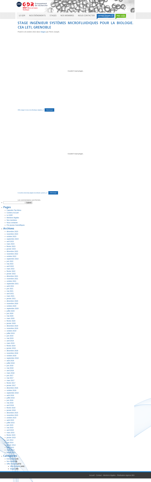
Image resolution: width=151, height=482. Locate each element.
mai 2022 (10, 264)
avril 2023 (10, 241)
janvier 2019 (11, 348)
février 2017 (11, 383)
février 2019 (11, 346)
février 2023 (11, 246)
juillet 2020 (11, 311)
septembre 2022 (13, 259)
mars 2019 (10, 343)
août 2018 (10, 361)
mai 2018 (10, 368)
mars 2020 (10, 318)
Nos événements (37, 15)
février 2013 (11, 452)
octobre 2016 (11, 390)
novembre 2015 (12, 415)
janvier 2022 (11, 274)
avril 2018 (10, 370)
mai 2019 (10, 338)
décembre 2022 (12, 251)
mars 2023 (10, 244)
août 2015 (10, 420)
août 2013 (10, 447)
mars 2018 (10, 373)
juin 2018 (10, 365)
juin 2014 (10, 440)
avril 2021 (10, 293)
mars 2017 (10, 380)
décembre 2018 (12, 351)
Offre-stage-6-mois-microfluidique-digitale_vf (31, 110)
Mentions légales (13, 218)
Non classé (11, 461)
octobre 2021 (11, 281)
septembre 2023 (13, 239)
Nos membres (67, 15)
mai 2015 (10, 428)
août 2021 (10, 286)
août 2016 (10, 395)
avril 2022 (10, 266)
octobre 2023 (11, 236)
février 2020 (11, 321)
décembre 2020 (12, 301)
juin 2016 (10, 400)
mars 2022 (10, 269)
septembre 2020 (13, 308)
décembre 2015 (12, 413)
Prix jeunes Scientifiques (16, 225)
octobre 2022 (11, 256)
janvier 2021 (11, 298)
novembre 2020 (12, 303)
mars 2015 (10, 433)
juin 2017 (10, 375)
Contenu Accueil (13, 213)
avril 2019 (10, 341)
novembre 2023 (12, 234)
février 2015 (11, 435)
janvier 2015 (11, 437)
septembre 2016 (13, 393)
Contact (99, 475)
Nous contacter (86, 15)
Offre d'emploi (12, 464)
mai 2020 (10, 316)
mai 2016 (10, 403)
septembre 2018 (13, 358)
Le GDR (22, 15)
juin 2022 (10, 261)
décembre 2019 (12, 326)
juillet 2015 (11, 423)
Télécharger (49, 110)
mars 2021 (10, 296)
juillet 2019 (11, 333)
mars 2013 (10, 450)
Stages (53, 15)
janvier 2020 (11, 323)
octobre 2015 (11, 418)
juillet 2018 (11, 363)
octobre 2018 (11, 356)
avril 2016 (10, 405)
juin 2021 (10, 289)
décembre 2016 (12, 388)
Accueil (91, 475)
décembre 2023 (12, 231)
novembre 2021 (12, 279)
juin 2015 (10, 425)
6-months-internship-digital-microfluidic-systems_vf (32, 192)
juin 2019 (10, 336)
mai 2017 (10, 378)
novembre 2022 (12, 254)
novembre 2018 (12, 353)
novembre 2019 (12, 328)
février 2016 (11, 408)
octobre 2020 (11, 306)
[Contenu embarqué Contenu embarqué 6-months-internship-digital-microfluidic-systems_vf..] (75, 153)
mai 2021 (10, 291)
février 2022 (11, 271)
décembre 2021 (12, 276)
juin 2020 (10, 313)
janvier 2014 (11, 445)
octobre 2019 (11, 331)
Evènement (11, 459)
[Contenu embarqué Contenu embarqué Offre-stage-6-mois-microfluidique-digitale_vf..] (75, 70)
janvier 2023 (11, 249)
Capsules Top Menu (14, 210)
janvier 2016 (11, 410)
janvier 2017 (11, 385)
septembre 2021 (13, 284)
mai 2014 (10, 442)
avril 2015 (10, 430)
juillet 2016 (11, 398)
